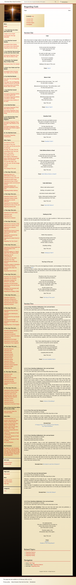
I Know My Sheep (50, 492)
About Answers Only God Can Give (19, 582)
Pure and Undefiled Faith (49, 359)
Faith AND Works (48, 205)
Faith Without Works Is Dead (49, 174)
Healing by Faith (48, 252)
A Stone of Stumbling (48, 401)
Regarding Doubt (35, 566)
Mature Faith (48, 107)
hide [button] (33, 16)
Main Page (32, 563)
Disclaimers (32, 582)
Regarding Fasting (30, 555)
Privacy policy (6, 582)
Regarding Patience (30, 552)
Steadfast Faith (48, 141)
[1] (31, 267)
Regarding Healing (30, 553)
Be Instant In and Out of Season (51, 464)
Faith (48, 68)
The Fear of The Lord (48, 297)
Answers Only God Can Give (13, 1)
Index (5, 490)
